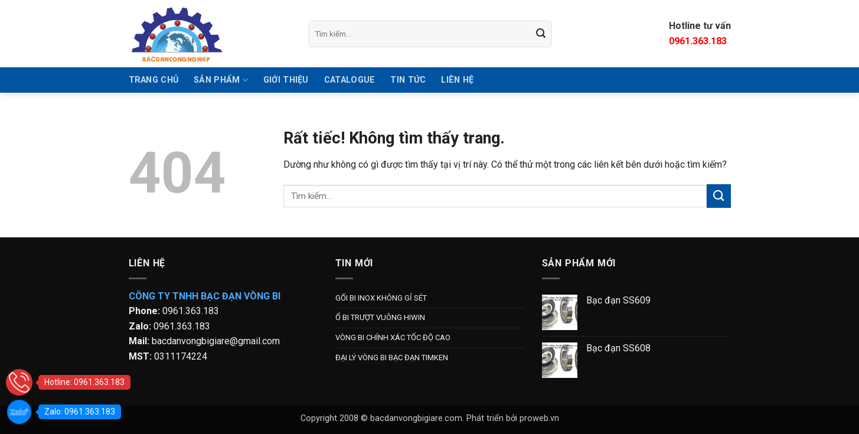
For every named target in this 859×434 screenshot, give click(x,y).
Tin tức (408, 80)
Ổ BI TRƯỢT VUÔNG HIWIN (380, 317)
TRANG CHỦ (154, 80)
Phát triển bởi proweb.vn (512, 418)
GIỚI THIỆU (286, 80)
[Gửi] (541, 34)
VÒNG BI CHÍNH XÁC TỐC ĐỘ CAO (392, 337)
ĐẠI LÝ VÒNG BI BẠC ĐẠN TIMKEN (391, 357)
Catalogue (349, 80)
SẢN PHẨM (221, 80)
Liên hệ (457, 80)
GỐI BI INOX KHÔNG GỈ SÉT (381, 297)
